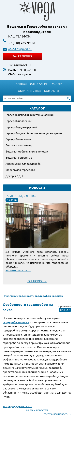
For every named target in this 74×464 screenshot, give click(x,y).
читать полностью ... (18, 270)
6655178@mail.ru (20, 49)
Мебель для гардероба (20, 169)
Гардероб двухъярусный (21, 127)
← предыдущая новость (17, 406)
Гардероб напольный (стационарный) (30, 114)
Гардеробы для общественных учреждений (34, 133)
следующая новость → (57, 413)
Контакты (51, 90)
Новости (8, 295)
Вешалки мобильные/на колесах (27, 151)
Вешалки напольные (19, 145)
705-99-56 (21, 43)
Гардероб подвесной (19, 121)
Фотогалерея (39, 83)
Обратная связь (29, 90)
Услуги (57, 83)
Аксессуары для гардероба (23, 163)
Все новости (37, 281)
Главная (20, 83)
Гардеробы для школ (21, 195)
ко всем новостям (37, 410)
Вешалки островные (19, 157)
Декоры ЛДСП (15, 176)
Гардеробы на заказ (18, 139)
